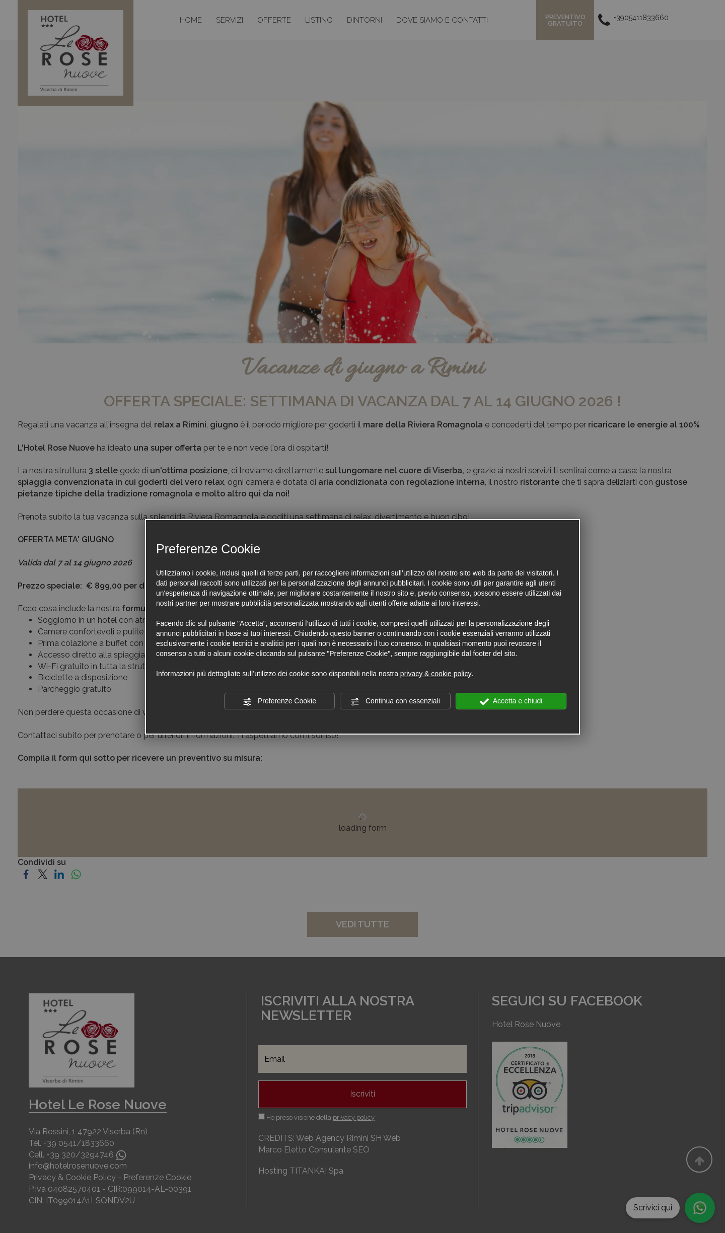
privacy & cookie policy (436, 674)
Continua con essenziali (395, 701)
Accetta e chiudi (511, 701)
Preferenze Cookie (279, 701)
